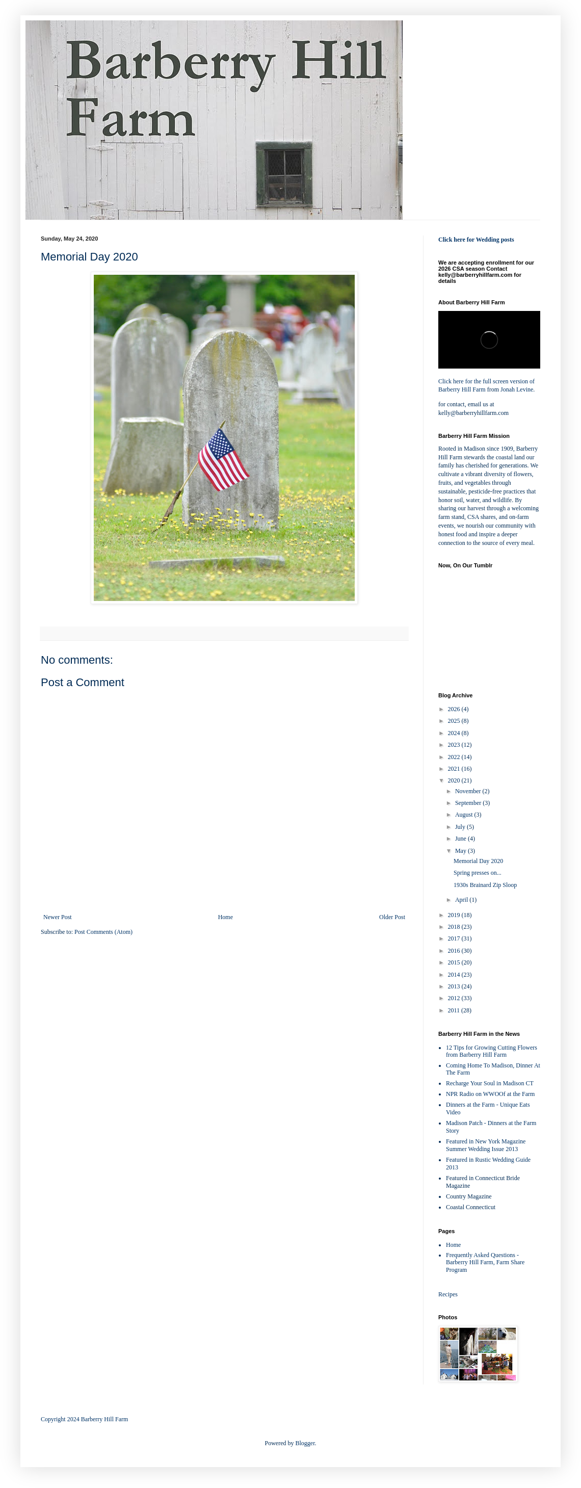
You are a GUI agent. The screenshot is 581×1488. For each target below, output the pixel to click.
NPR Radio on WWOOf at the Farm (490, 1094)
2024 (455, 733)
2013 (455, 986)
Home (225, 917)
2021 (455, 768)
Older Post (392, 917)
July (461, 826)
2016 (455, 950)
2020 (455, 780)
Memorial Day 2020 (478, 861)
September (469, 802)
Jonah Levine (516, 389)
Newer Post (57, 917)
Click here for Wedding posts (476, 239)
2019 (455, 915)
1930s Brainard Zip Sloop (485, 885)
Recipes (448, 1294)
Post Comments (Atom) (103, 931)
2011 (455, 1010)
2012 (455, 998)
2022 (455, 757)
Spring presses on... (477, 872)
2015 (455, 962)
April (462, 899)
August (464, 814)
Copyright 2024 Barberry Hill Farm (84, 1419)
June (461, 838)
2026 (455, 709)
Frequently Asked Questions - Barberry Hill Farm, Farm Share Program (485, 1262)
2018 (455, 926)
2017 (455, 938)
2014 (455, 974)
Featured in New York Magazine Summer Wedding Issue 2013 (485, 1145)
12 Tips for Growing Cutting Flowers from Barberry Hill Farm (491, 1051)
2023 (455, 744)
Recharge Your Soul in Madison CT (490, 1083)
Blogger (305, 1443)
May (461, 850)
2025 (455, 720)
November (469, 791)
